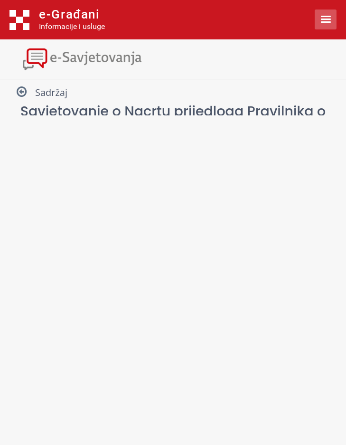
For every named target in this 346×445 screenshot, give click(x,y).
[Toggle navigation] (173, 58)
